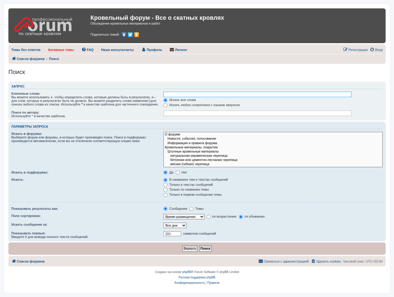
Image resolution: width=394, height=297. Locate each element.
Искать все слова (179, 100)
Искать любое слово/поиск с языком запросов (201, 105)
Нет (181, 172)
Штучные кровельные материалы (273, 152)
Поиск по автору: (25, 112)
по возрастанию (222, 216)
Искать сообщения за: (29, 224)
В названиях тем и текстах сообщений (195, 179)
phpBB (186, 272)
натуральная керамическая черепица (273, 156)
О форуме (273, 134)
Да (168, 172)
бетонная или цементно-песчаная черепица (273, 160)
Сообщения (175, 208)
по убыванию (252, 216)
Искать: (17, 179)
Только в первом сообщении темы (192, 194)
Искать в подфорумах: (30, 172)
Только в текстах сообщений (188, 184)
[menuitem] (25, 49)
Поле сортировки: (26, 216)
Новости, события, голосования (273, 139)
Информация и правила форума (273, 143)
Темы (197, 208)
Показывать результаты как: (34, 208)
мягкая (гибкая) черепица (273, 164)
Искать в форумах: (26, 133)
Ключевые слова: (25, 93)
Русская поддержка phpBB (196, 277)
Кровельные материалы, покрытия (273, 147)
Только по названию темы (186, 189)
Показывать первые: (28, 233)
